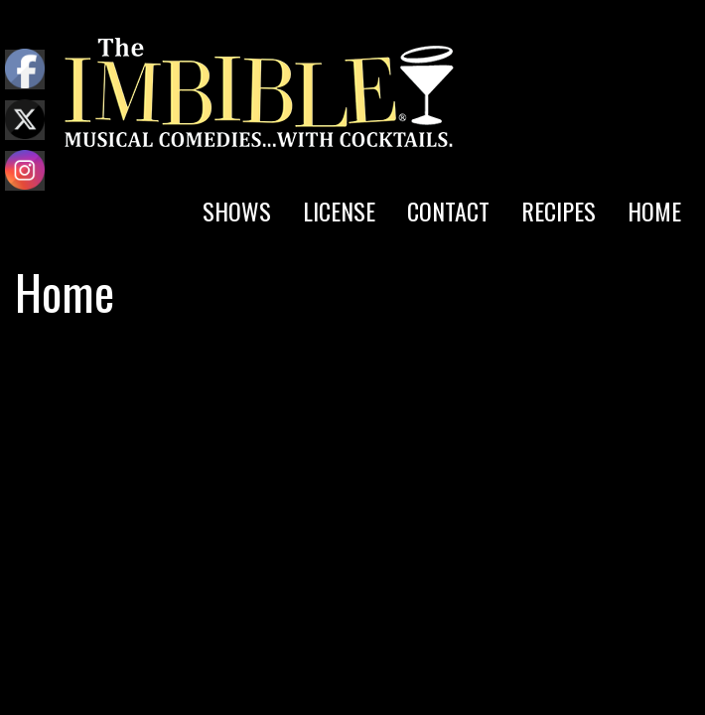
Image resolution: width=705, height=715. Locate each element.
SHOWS (237, 210)
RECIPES (558, 210)
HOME (654, 210)
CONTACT (448, 210)
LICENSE (339, 210)
